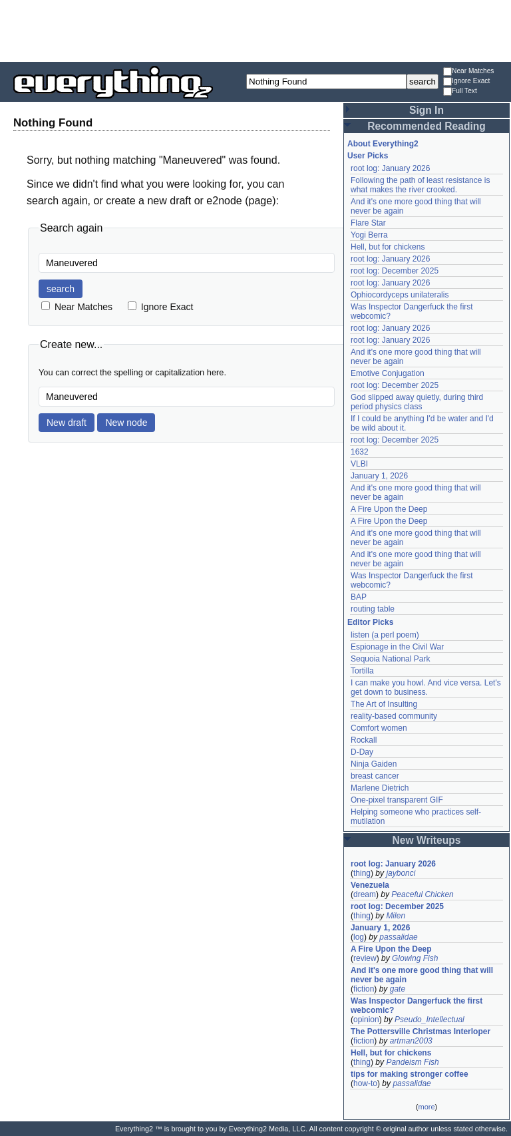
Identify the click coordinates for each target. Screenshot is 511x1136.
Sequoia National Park (390, 658)
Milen (395, 915)
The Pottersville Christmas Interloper (420, 1031)
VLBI (359, 464)
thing (362, 873)
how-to (365, 1083)
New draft (66, 422)
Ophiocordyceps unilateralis (399, 294)
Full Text (460, 91)
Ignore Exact (466, 81)
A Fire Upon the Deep (389, 509)
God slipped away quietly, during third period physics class (417, 402)
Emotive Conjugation (388, 373)
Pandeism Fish (412, 1062)
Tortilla (362, 670)
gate (397, 989)
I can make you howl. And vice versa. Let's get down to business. (426, 687)
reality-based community (394, 716)
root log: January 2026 (390, 168)
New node (126, 422)
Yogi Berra (369, 235)
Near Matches (468, 71)
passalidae (398, 937)
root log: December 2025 (394, 271)
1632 (360, 452)
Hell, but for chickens (388, 247)
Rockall (364, 740)
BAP (359, 597)
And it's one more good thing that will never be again (422, 975)
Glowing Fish (415, 958)
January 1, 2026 (379, 475)
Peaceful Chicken (422, 894)
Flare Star (368, 223)
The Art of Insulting (384, 704)
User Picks (367, 155)
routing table (373, 609)
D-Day (362, 752)
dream (364, 894)
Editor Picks (370, 622)
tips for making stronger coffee (409, 1074)
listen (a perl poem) (385, 635)
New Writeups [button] (427, 840)
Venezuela (370, 885)
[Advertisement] (255, 30)
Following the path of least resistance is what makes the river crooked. (420, 185)
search (61, 289)
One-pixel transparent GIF (397, 800)
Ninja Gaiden (374, 764)
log (358, 937)
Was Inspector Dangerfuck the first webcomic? (416, 1005)
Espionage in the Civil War (397, 647)
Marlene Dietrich (380, 788)
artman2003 (411, 1040)
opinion (366, 1019)
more (426, 1107)
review (365, 958)
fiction (363, 989)
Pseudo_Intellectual (429, 1019)
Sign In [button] (426, 110)
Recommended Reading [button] (426, 126)
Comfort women (379, 728)
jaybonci (400, 873)
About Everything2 (383, 143)
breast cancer (375, 776)
